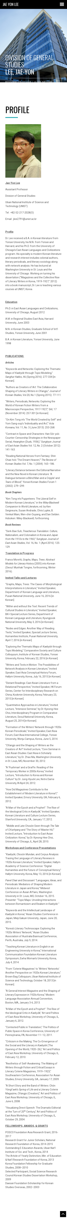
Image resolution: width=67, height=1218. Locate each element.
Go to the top (63, 1214)
